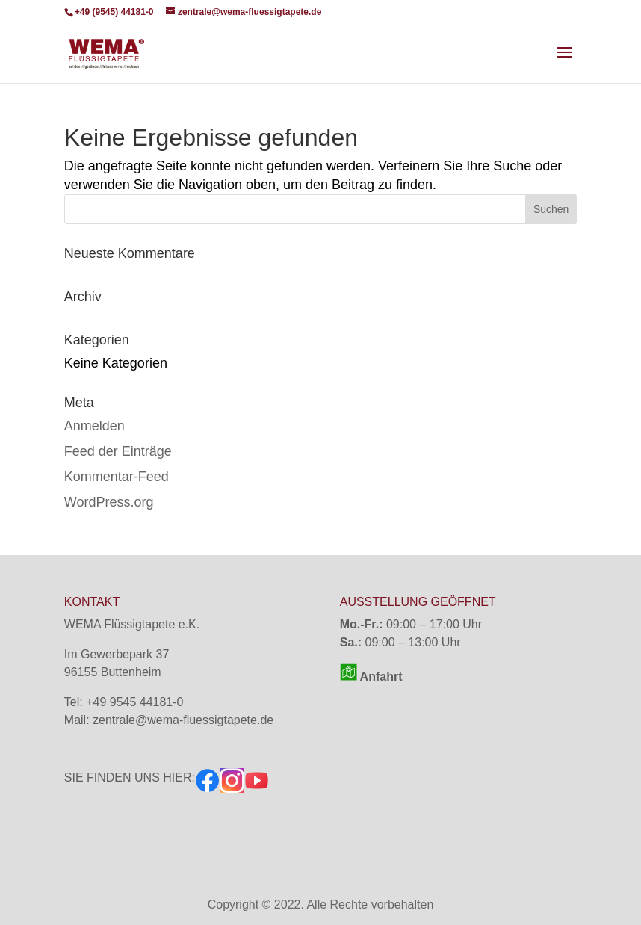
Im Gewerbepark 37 (117, 654)
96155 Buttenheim (112, 672)
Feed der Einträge (118, 451)
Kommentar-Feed (116, 476)
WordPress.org (109, 502)
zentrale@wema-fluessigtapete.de (183, 720)
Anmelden (94, 425)
